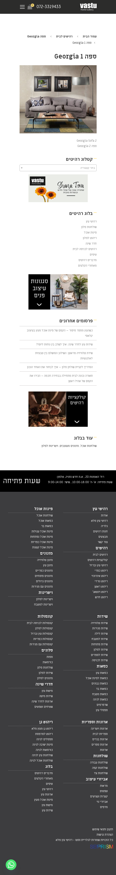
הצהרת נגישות (105, 835)
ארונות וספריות (95, 722)
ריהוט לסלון (90, 238)
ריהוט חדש (101, 597)
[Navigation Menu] (22, 7)
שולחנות (100, 756)
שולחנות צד (101, 773)
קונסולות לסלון (44, 628)
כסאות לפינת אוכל (97, 678)
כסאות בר (47, 526)
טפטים (104, 791)
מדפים (104, 807)
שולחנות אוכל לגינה (41, 760)
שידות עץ (47, 810)
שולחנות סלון (89, 227)
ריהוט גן (46, 722)
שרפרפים (102, 705)
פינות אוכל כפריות (42, 542)
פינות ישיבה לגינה (42, 745)
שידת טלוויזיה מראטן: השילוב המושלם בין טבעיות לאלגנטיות (64, 355)
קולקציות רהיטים (98, 560)
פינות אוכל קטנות (42, 547)
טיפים (93, 255)
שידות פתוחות (99, 644)
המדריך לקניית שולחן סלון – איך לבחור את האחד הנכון (60, 367)
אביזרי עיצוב (97, 779)
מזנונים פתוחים (44, 576)
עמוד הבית (90, 36)
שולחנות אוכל (88, 446)
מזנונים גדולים (44, 581)
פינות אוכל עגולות (42, 531)
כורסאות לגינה (44, 750)
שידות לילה (101, 634)
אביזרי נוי (102, 802)
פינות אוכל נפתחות (41, 537)
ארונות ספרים (99, 745)
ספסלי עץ (102, 710)
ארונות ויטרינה (99, 729)
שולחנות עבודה (99, 762)
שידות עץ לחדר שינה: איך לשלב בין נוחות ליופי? (64, 344)
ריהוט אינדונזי (99, 576)
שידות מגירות (100, 628)
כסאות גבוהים (99, 683)
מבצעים (103, 537)
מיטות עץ (47, 691)
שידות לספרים (99, 655)
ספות (50, 657)
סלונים (47, 650)
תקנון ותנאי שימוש (102, 829)
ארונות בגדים (100, 739)
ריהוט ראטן (101, 587)
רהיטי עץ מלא (99, 521)
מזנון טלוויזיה (45, 560)
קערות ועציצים (99, 796)
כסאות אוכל (46, 521)
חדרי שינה (44, 684)
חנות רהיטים (100, 531)
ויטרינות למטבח (43, 604)
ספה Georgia (36, 36)
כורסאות (48, 662)
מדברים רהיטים (87, 260)
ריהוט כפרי (101, 571)
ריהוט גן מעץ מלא (42, 729)
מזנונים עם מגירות (42, 587)
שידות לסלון (101, 650)
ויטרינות (46, 592)
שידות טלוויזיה (99, 623)
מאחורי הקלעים (87, 266)
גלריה (104, 526)
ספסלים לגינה (44, 739)
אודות (104, 515)
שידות (102, 616)
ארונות (104, 750)
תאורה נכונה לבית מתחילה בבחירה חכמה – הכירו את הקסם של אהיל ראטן (61, 378)
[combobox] (58, 168)
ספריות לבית (100, 734)
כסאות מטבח (100, 694)
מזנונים (46, 553)
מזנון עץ (48, 565)
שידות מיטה (46, 696)
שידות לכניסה (100, 660)
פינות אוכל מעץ (43, 800)
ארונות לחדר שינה (42, 701)
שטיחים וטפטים (43, 707)
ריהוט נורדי (101, 581)
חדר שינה (91, 243)
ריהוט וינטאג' (100, 592)
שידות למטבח (99, 639)
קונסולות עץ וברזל (42, 634)
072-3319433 (49, 7)
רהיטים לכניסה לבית (85, 249)
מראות (104, 786)
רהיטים (102, 548)
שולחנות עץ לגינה (42, 755)
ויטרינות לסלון (49, 446)
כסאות (102, 666)
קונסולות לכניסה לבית (40, 623)
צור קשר (103, 542)
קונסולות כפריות (43, 639)
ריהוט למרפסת (44, 734)
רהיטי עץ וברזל (99, 565)
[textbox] (58, 168)
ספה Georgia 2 (87, 146)
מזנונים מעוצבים (69, 446)
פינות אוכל (90, 232)
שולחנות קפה (100, 768)
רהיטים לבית (64, 36)
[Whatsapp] (11, 864)
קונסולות (45, 616)
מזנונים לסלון (45, 678)
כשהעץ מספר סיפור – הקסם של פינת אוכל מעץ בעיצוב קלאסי (60, 333)
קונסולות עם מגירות (41, 644)
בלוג (49, 766)
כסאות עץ (102, 673)
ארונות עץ (47, 794)
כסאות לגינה (100, 699)
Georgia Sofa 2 (87, 141)
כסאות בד (102, 689)
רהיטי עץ (91, 221)
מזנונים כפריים (44, 571)
